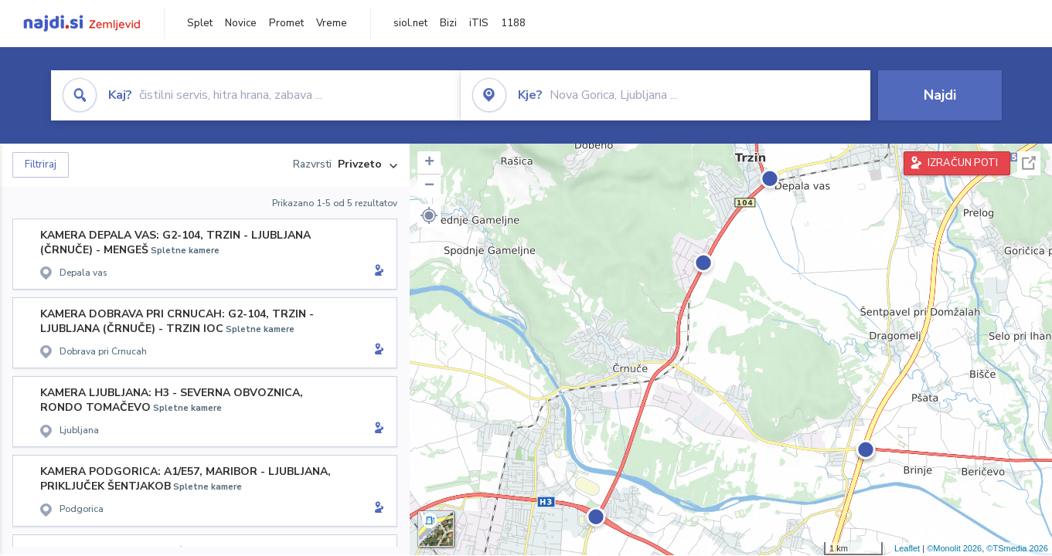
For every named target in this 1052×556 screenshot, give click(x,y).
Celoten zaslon (1028, 163)
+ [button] (429, 163)
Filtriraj (40, 164)
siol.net (410, 23)
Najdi (940, 95)
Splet (200, 23)
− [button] (429, 186)
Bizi (448, 23)
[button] (429, 215)
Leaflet (907, 548)
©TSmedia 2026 (1017, 548)
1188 (513, 23)
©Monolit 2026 (954, 548)
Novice (241, 23)
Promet (286, 23)
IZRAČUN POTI (963, 163)
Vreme (331, 23)
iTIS (479, 23)
